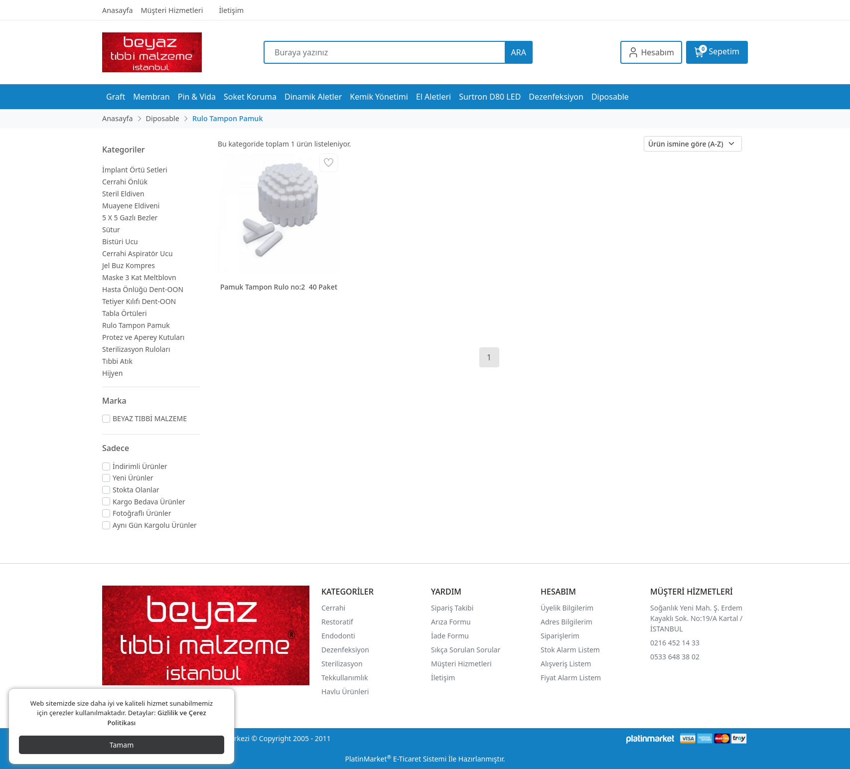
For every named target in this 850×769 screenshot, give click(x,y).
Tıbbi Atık (117, 361)
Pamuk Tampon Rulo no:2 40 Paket (278, 287)
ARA (518, 52)
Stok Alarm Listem (570, 649)
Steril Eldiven (123, 193)
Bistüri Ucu (120, 241)
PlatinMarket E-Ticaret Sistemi (395, 759)
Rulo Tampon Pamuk (136, 325)
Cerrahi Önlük (124, 181)
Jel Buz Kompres (128, 265)
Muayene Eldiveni (130, 205)
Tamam (122, 745)
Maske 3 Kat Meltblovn (139, 277)
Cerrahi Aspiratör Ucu (137, 253)
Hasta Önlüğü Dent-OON (142, 289)
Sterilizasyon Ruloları (136, 349)
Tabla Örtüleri (124, 313)
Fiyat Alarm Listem (571, 677)
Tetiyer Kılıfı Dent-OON (139, 301)
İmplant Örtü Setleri (134, 169)
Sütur (111, 229)
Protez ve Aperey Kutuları (143, 337)
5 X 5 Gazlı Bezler (129, 217)
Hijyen (112, 373)
